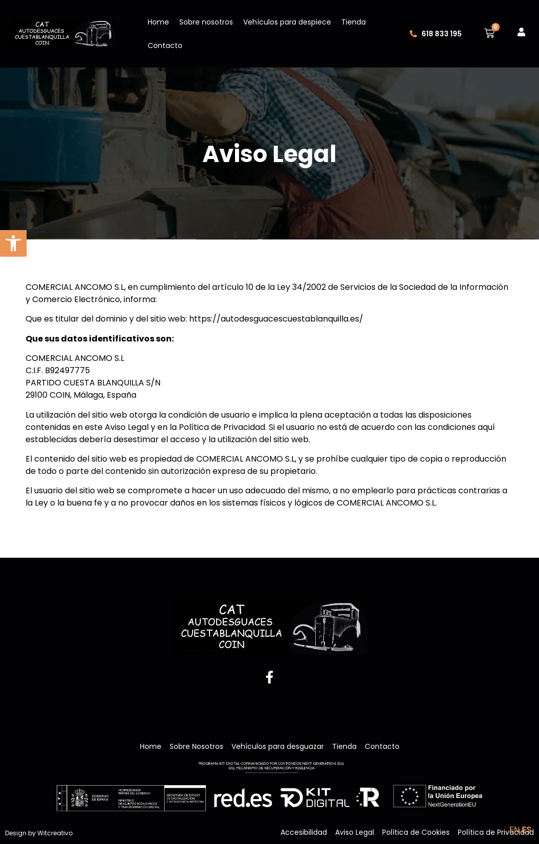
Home (158, 22)
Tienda (353, 22)
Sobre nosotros (206, 22)
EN (514, 830)
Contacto (165, 45)
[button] (13, 243)
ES (526, 830)
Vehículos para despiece (287, 22)
